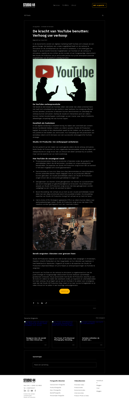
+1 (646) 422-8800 (36, 385)
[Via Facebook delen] (33, 303)
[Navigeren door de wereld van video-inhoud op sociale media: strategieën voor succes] (36, 328)
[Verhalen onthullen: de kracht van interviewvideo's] (92, 328)
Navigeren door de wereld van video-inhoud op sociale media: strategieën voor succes (36, 339)
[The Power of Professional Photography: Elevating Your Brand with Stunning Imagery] (64, 328)
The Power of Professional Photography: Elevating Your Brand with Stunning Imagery (64, 339)
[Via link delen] (46, 303)
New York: (27, 385)
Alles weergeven (100, 318)
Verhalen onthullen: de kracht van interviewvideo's (90, 339)
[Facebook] (35, 390)
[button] (99, 5)
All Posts (27, 15)
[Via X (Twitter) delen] (38, 303)
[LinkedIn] (25, 390)
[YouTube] (32, 390)
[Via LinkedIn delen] (42, 303)
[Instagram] (28, 390)
